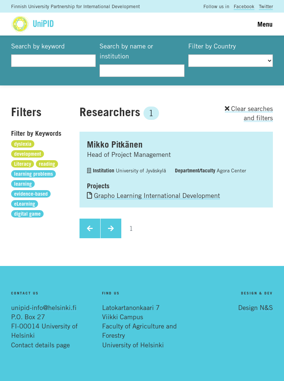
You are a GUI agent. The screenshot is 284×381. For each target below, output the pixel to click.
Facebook (244, 6)
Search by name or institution (126, 51)
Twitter (266, 6)
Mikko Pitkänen (115, 144)
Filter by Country (212, 46)
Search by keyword (38, 46)
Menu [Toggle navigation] (265, 24)
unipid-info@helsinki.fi (44, 307)
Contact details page (40, 345)
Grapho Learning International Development (157, 195)
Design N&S (255, 307)
